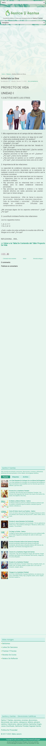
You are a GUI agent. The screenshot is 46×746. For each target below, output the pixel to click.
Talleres (8, 74)
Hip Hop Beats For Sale (32, 743)
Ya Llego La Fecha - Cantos (17, 531)
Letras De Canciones (10, 647)
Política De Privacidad (9, 730)
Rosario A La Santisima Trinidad (18, 562)
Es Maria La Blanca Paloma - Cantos (20, 501)
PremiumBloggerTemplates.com (16, 743)
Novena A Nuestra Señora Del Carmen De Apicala (24, 541)
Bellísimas (6, 644)
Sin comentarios (33, 81)
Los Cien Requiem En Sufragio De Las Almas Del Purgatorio (27, 480)
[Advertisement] (23, 49)
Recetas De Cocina (9, 655)
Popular (5, 477)
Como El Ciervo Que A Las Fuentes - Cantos (22, 511)
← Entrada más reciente (9, 258)
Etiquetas (15, 477)
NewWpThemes (17, 742)
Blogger (37, 739)
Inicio (3, 74)
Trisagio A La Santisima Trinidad (19, 572)
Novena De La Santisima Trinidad (19, 491)
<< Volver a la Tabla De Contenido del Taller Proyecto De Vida (23, 244)
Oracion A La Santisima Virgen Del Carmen (22, 552)
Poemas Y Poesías (9, 651)
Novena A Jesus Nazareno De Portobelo (21, 521)
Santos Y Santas (22, 739)
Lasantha (35, 742)
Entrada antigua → (38, 258)
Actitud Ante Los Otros (10, 78)
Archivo (25, 477)
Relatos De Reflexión (10, 658)
